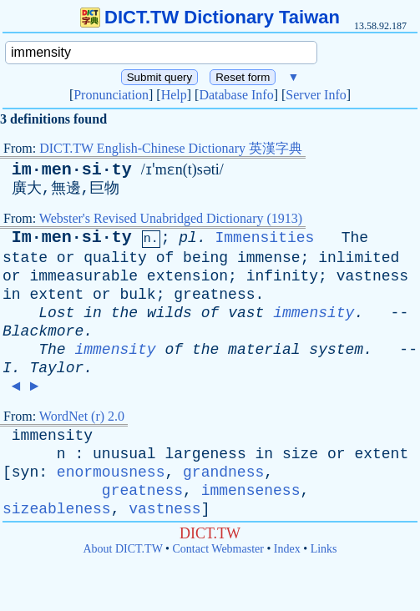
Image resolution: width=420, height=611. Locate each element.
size (300, 454)
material (264, 349)
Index (287, 549)
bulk (137, 294)
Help (174, 95)
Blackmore (43, 331)
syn (25, 472)
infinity (282, 276)
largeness (204, 454)
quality (115, 258)
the (124, 313)
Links (324, 549)
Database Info (236, 95)
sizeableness (57, 509)
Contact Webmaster (218, 549)
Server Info (316, 95)
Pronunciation (111, 95)
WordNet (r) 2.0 (81, 416)
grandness (223, 472)
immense (269, 258)
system (336, 349)
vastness (372, 276)
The (355, 238)
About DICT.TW (122, 549)
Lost (56, 313)
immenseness (251, 490)
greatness (214, 294)
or (66, 258)
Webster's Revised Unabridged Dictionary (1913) (170, 218)
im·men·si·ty (72, 169)
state (25, 258)
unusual (124, 454)
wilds (169, 313)
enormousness (111, 472)
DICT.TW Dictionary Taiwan (210, 17)
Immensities (265, 238)
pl (188, 238)
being (205, 258)
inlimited (358, 258)
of (165, 258)
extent (56, 294)
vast (246, 313)
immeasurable (83, 276)
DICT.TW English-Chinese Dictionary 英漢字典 (170, 148)
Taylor (56, 368)
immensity (313, 313)
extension (187, 276)
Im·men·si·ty (72, 237)
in (12, 294)
